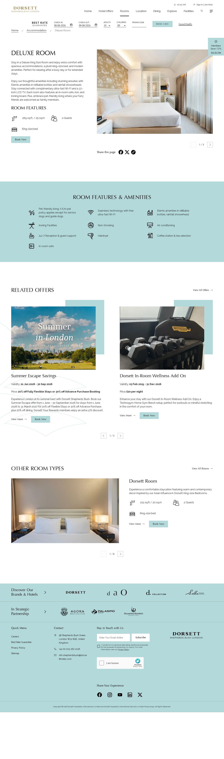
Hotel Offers (106, 11)
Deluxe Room (62, 102)
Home (88, 11)
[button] (210, 216)
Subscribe (140, 709)
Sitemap (15, 725)
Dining (157, 11)
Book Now (162, 24)
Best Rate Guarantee (21, 714)
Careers (15, 708)
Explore (172, 11)
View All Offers (201, 372)
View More (17, 501)
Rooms (124, 11)
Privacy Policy (18, 719)
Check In (58, 22)
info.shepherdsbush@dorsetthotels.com (73, 729)
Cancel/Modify (185, 24)
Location (141, 11)
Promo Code (138, 22)
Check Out (84, 22)
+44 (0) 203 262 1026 (69, 720)
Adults (107, 22)
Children (121, 22)
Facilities (189, 11)
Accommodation (36, 102)
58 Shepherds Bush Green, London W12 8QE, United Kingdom (72, 711)
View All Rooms (200, 551)
